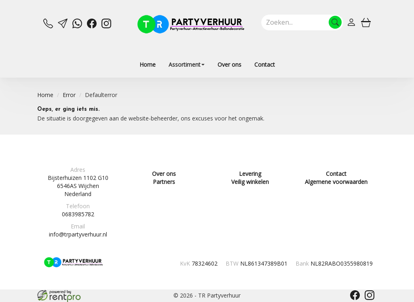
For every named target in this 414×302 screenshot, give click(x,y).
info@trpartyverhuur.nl (78, 234)
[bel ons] (48, 26)
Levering (250, 173)
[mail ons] (63, 26)
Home (147, 64)
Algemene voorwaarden (336, 182)
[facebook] (92, 26)
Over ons (229, 64)
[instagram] (106, 26)
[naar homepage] (190, 24)
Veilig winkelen (250, 182)
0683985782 (78, 214)
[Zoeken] (335, 22)
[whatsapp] (77, 26)
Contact (264, 64)
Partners (164, 182)
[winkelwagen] (366, 22)
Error (69, 95)
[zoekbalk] (302, 22)
